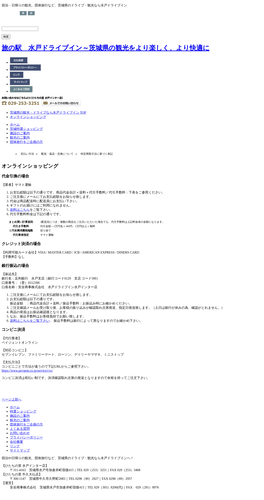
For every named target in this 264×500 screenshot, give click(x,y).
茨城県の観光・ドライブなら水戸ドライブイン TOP (48, 112)
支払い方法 (27, 153)
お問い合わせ (20, 433)
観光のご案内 (20, 137)
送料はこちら (20, 209)
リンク (15, 446)
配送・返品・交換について (57, 153)
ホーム (15, 124)
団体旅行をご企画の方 (26, 142)
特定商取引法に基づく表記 (97, 153)
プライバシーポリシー (26, 437)
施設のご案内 (20, 133)
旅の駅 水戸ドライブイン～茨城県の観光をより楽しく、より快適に (106, 48)
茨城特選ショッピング (26, 129)
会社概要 (16, 441)
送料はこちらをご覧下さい (30, 320)
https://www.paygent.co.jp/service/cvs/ (27, 370)
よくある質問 (20, 428)
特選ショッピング (23, 411)
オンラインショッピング (28, 117)
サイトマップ (20, 450)
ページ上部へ (11, 399)
